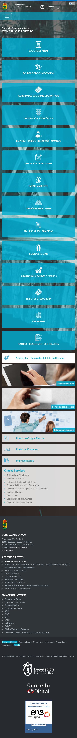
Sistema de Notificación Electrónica (23, 485)
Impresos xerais (12, 573)
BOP (7, 611)
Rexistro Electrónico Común (19, 502)
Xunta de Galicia (12, 605)
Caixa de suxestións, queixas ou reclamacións (27, 488)
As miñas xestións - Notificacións (20, 567)
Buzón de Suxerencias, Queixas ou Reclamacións (27, 585)
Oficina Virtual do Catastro (17, 629)
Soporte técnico (9, 642)
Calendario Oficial (13, 576)
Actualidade (12, 495)
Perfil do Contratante (14, 579)
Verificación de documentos (19, 498)
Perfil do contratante (16, 478)
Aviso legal (49, 642)
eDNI (7, 620)
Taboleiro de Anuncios (15, 582)
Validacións (10, 623)
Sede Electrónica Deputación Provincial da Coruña (27, 632)
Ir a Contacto (7, 550)
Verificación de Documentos (18, 588)
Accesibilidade (25, 642)
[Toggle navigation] (7, 16)
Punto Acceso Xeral (13, 608)
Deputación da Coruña (15, 602)
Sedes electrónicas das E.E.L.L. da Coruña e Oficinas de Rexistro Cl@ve (37, 564)
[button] (72, 3)
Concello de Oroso (13, 599)
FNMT (8, 626)
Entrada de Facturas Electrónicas (21, 482)
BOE (7, 617)
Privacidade (60, 642)
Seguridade (7, 645)
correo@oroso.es (20, 547)
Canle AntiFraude (14, 492)
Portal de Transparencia (15, 570)
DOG (7, 614)
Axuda (17, 645)
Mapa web (38, 642)
